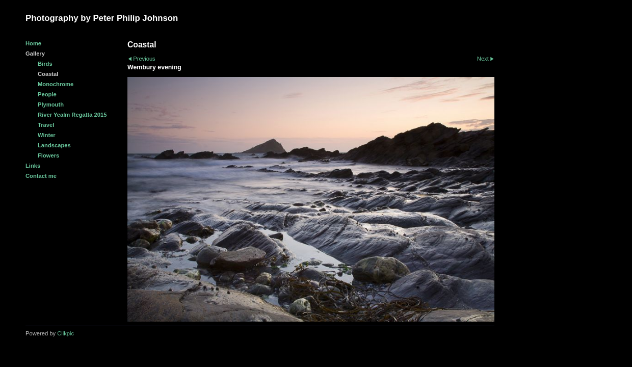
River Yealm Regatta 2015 (72, 115)
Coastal (48, 74)
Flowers (48, 155)
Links (32, 166)
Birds (45, 64)
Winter (47, 135)
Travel (46, 125)
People (47, 94)
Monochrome (55, 84)
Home (33, 43)
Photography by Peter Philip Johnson (101, 18)
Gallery (35, 53)
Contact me (41, 176)
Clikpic (65, 333)
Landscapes (54, 145)
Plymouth (51, 104)
